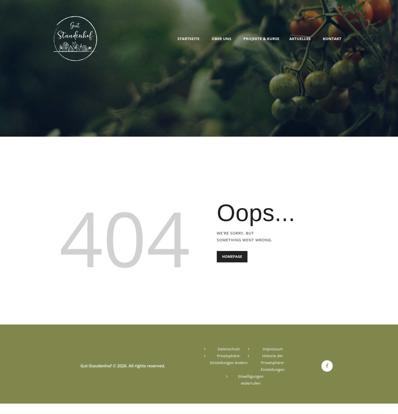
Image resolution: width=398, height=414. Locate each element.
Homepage (232, 256)
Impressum (273, 348)
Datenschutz (229, 348)
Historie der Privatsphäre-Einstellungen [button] (273, 362)
